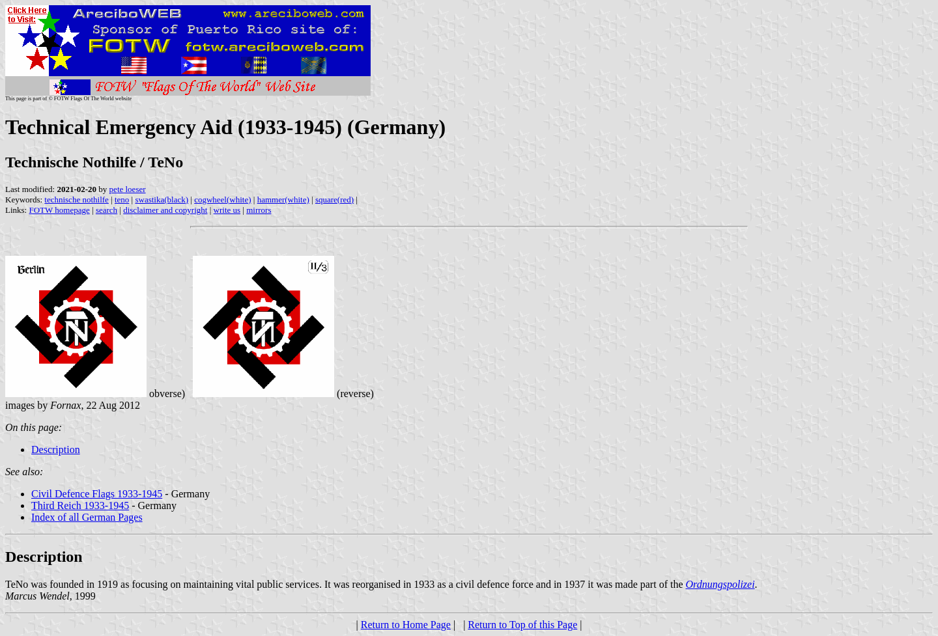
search (106, 210)
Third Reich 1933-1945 (80, 505)
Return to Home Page (406, 624)
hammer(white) (283, 199)
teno (122, 199)
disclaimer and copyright (165, 210)
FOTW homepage (59, 210)
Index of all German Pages (87, 517)
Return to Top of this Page (522, 624)
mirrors (258, 210)
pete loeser (127, 189)
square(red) (334, 199)
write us (227, 210)
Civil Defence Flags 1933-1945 (96, 493)
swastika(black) (161, 199)
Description (55, 449)
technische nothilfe (76, 199)
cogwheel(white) (222, 199)
